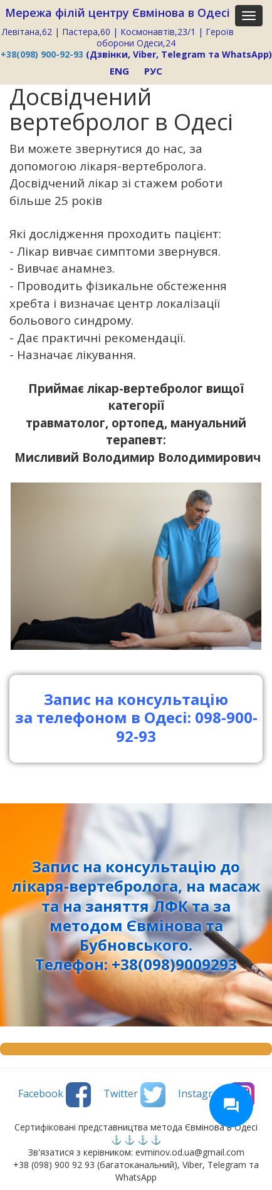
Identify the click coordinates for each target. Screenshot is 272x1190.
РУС (153, 71)
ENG (119, 71)
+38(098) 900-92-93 (42, 54)
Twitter (134, 1094)
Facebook (54, 1094)
